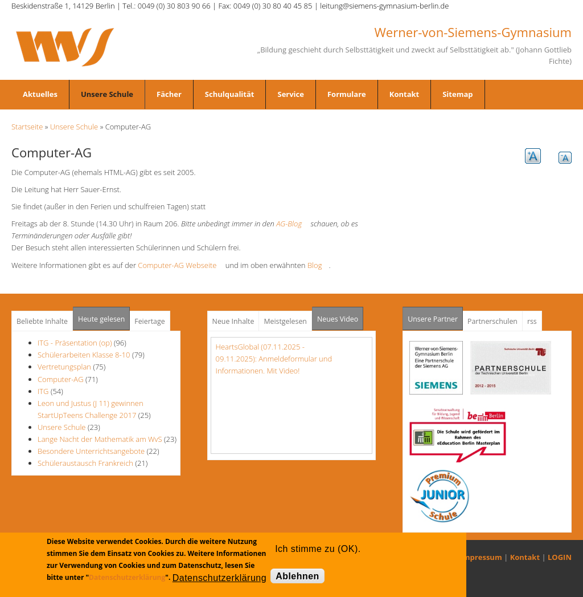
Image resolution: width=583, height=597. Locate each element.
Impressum (481, 557)
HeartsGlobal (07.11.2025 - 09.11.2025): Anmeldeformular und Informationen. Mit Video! (274, 359)
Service (290, 94)
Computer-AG (61, 379)
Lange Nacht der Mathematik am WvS (100, 439)
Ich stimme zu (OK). (317, 549)
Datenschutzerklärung (127, 577)
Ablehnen (297, 576)
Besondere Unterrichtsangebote (91, 451)
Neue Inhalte (233, 321)
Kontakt (404, 94)
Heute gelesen (101, 319)
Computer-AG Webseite (180, 265)
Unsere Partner (435, 315)
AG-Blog (292, 223)
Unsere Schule (107, 94)
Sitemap (457, 94)
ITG (43, 391)
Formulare (346, 94)
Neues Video (337, 319)
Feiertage (149, 321)
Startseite (27, 126)
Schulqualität (229, 94)
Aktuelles (40, 94)
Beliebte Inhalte (42, 321)
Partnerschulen (492, 321)
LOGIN (560, 557)
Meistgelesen (285, 321)
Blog (318, 265)
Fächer (169, 94)
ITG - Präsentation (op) (75, 343)
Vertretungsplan (64, 367)
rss (532, 321)
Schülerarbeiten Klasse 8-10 (84, 355)
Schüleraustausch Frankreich (85, 463)
